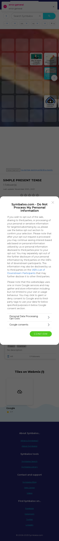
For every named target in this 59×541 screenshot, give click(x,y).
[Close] (53, 203)
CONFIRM (41, 333)
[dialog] (29, 270)
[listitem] (29, 317)
